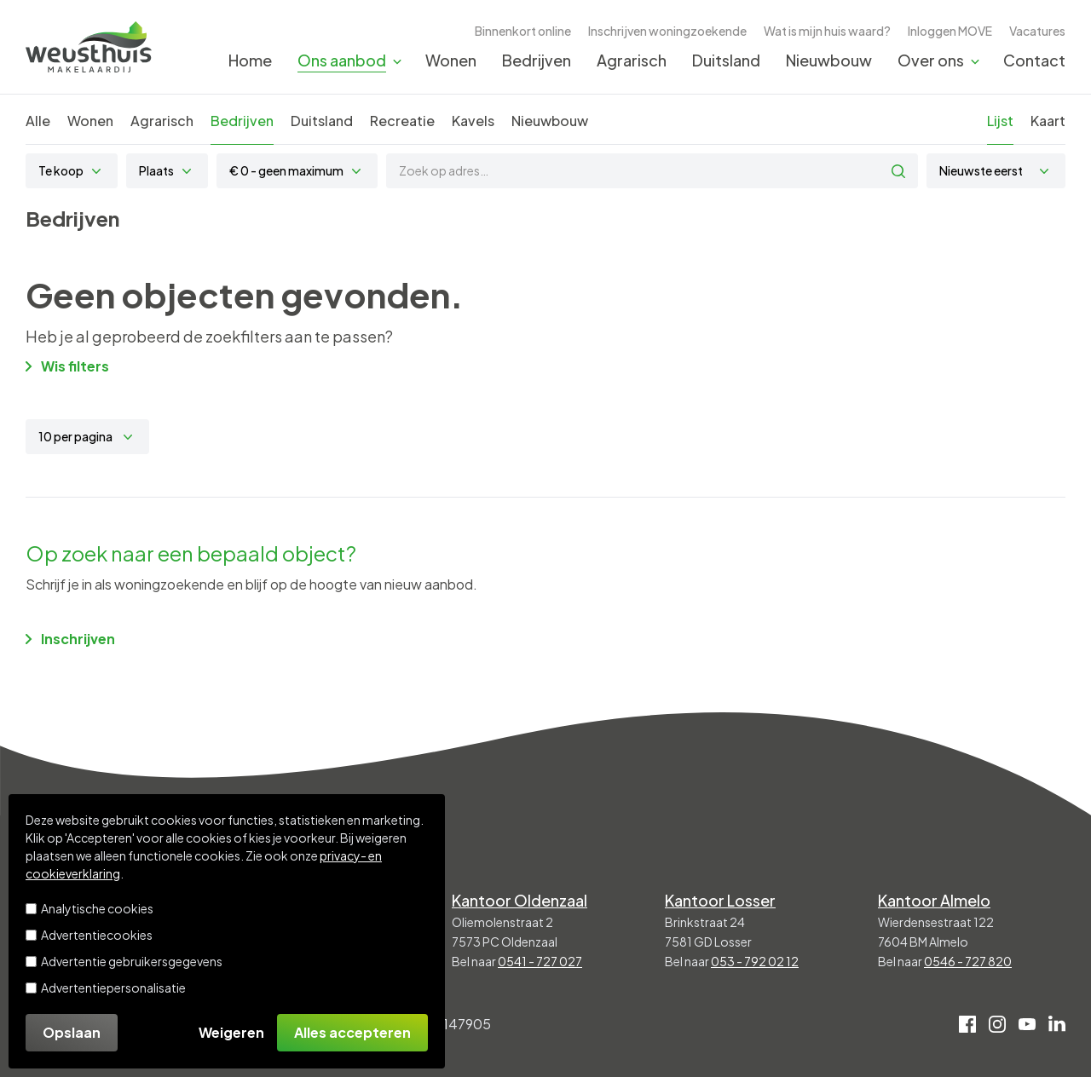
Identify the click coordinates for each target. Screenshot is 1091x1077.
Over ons (931, 60)
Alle (38, 121)
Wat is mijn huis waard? (827, 30)
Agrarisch (632, 60)
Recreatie (402, 121)
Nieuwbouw (829, 60)
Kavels (473, 121)
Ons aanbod (341, 60)
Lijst (1000, 121)
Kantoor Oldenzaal (519, 900)
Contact (1034, 60)
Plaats (156, 170)
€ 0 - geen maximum (286, 170)
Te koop (61, 170)
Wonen (450, 60)
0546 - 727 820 (968, 961)
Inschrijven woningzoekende (667, 30)
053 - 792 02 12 (755, 961)
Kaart (1047, 121)
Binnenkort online (523, 30)
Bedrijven (536, 60)
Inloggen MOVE (950, 30)
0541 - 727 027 (540, 961)
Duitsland (726, 60)
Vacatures (1037, 30)
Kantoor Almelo (934, 900)
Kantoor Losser (720, 900)
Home (250, 60)
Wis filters (67, 366)
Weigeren (231, 1032)
